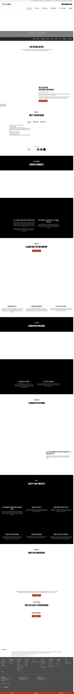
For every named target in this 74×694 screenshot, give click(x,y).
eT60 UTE (2, 664)
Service (50, 661)
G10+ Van (18, 663)
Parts (50, 664)
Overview (34, 39)
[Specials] (61, 693)
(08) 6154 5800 (5, 679)
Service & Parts (54, 8)
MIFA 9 (10, 661)
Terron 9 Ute (3, 663)
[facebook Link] (71, 1)
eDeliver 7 (18, 664)
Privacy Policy (67, 661)
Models (38, 39)
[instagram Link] (70, 1)
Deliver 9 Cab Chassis (20, 667)
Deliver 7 (18, 661)
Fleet (41, 664)
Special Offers (44, 8)
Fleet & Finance (63, 8)
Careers (58, 664)
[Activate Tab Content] (29, 149)
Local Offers (43, 663)
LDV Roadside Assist (52, 665)
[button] (36, 23)
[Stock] (12, 693)
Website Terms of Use (68, 663)
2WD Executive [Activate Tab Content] (36, 122)
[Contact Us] (37, 1)
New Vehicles (29, 8)
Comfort (47, 39)
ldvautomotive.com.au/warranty (29, 654)
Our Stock (37, 8)
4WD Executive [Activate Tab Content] (43, 122)
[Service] (37, 693)
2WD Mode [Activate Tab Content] (29, 122)
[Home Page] (6, 4)
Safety (61, 39)
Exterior (51, 39)
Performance (43, 39)
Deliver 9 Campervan (36, 661)
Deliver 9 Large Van (20, 665)
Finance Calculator (44, 667)
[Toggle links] (4, 687)
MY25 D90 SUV (3, 665)
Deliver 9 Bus (11, 663)
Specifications (69, 39)
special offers (32, 49)
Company (70, 8)
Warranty (64, 39)
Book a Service (51, 663)
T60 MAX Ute (3, 661)
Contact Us (58, 661)
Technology (56, 39)
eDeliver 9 (18, 668)
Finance (42, 665)
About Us (58, 663)
